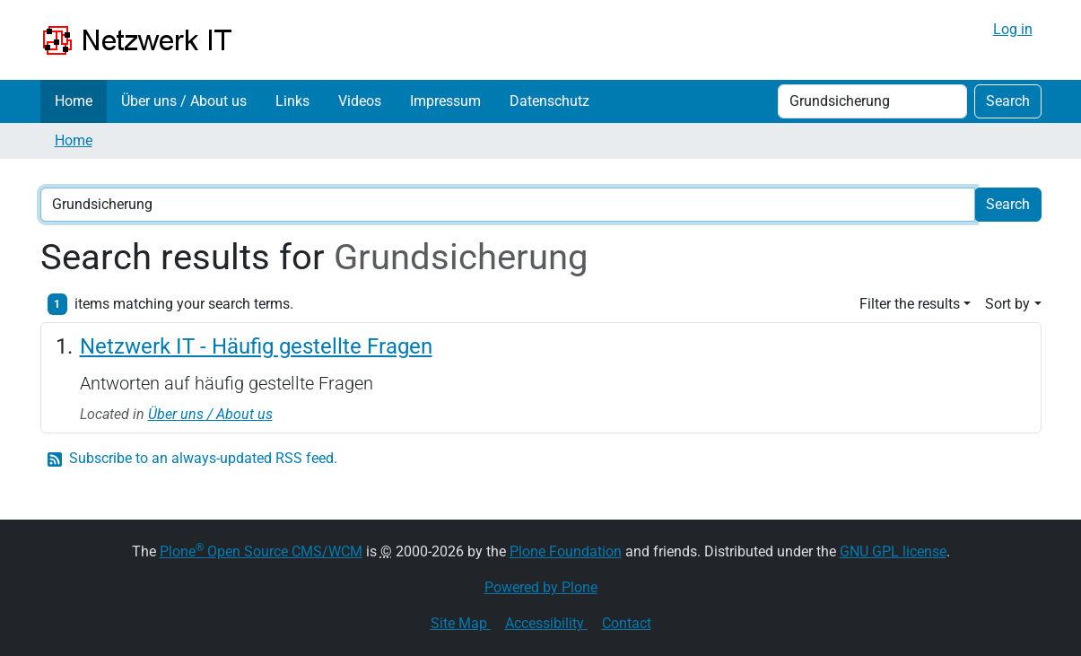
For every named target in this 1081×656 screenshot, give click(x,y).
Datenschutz (549, 100)
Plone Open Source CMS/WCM (261, 551)
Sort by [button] (1007, 303)
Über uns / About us (184, 100)
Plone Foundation (566, 551)
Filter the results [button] (909, 303)
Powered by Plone (540, 587)
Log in (1013, 29)
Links (292, 100)
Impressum (445, 100)
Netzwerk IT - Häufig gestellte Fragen (256, 346)
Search (1008, 100)
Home (73, 100)
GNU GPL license (893, 551)
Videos (359, 100)
